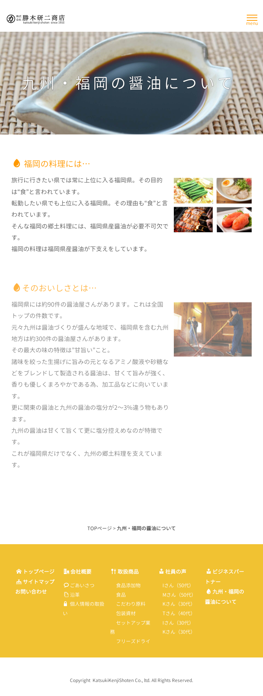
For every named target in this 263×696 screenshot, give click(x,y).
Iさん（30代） (178, 622)
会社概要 (77, 571)
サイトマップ (35, 581)
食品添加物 (128, 585)
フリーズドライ (133, 641)
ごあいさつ (79, 585)
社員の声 (172, 571)
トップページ (35, 571)
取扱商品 (125, 571)
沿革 (72, 594)
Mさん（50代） (179, 594)
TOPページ (99, 528)
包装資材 (126, 613)
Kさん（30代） (178, 603)
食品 (121, 594)
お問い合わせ (31, 591)
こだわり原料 (130, 603)
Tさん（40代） (178, 613)
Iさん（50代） (178, 585)
